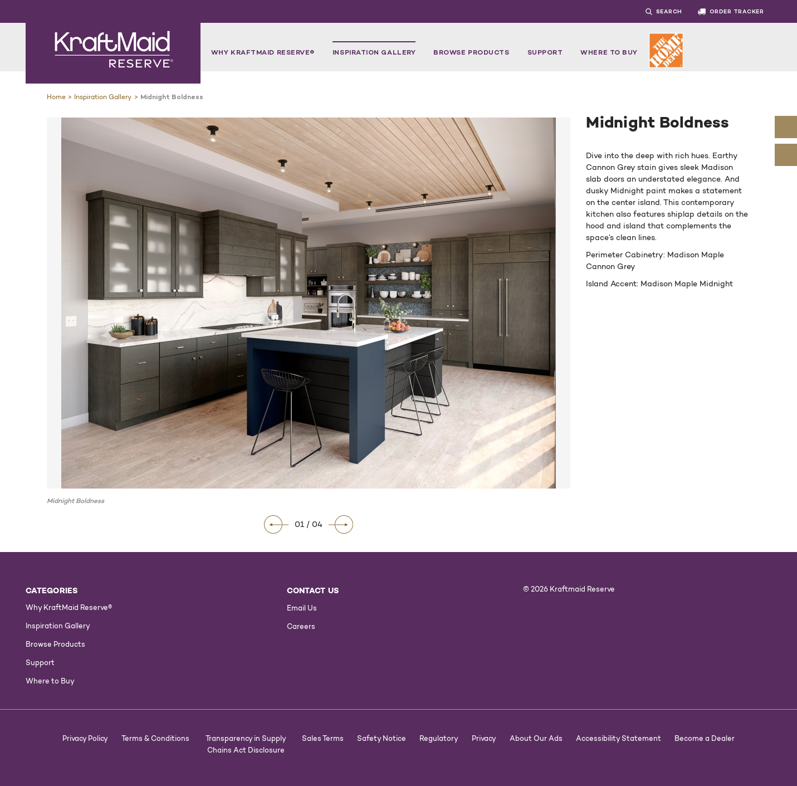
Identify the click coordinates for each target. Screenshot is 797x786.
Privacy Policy (85, 738)
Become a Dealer (704, 738)
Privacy (484, 738)
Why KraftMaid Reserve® (263, 52)
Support (545, 52)
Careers (301, 626)
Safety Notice (381, 738)
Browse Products (471, 52)
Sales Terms (323, 738)
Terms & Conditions (155, 738)
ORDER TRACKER (731, 11)
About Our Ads (536, 738)
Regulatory (438, 738)
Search (669, 11)
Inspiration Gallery (374, 52)
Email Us (302, 607)
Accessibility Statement (618, 738)
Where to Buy (609, 52)
